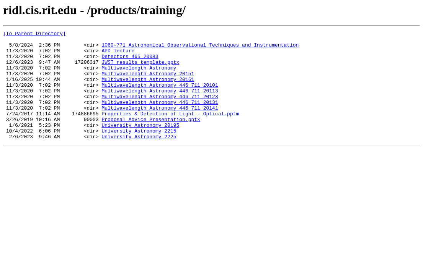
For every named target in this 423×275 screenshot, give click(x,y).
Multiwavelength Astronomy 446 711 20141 (159, 123)
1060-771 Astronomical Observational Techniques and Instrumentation (200, 48)
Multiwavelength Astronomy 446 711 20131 (159, 116)
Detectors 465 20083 (129, 61)
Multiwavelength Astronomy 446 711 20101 (159, 96)
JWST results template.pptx (140, 68)
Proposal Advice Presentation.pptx (150, 137)
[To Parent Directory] (34, 34)
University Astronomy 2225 (138, 158)
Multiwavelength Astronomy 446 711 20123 (159, 110)
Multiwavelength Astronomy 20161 (147, 89)
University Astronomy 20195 (140, 144)
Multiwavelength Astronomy (138, 75)
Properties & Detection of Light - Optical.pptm (170, 130)
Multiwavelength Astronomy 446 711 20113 (159, 103)
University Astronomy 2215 (138, 151)
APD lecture (117, 55)
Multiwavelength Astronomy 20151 (147, 82)
